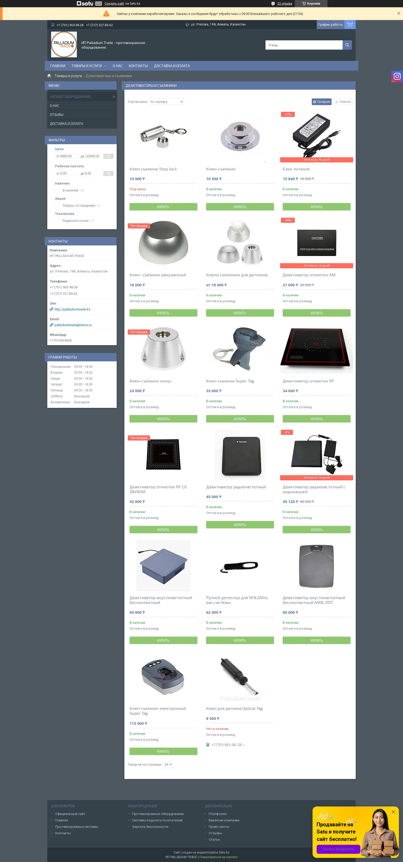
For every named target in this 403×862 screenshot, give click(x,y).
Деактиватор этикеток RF (308, 380)
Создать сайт (114, 3)
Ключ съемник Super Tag (230, 380)
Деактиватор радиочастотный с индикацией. (314, 489)
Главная (57, 65)
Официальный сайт (70, 814)
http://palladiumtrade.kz (72, 309)
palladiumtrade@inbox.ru (73, 325)
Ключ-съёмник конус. (151, 380)
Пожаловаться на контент (218, 857)
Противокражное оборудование (158, 814)
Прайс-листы (219, 827)
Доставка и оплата (172, 65)
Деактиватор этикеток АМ (309, 274)
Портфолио (218, 814)
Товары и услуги (86, 65)
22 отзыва (284, 3)
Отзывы (56, 115)
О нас (118, 65)
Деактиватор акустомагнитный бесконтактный (161, 600)
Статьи (214, 839)
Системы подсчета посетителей (157, 820)
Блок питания (296, 168)
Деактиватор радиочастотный (236, 486)
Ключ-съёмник (221, 168)
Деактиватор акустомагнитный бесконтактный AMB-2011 (314, 600)
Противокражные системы (76, 827)
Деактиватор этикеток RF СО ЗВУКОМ (158, 489)
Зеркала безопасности (150, 827)
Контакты (138, 65)
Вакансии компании (224, 820)
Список (345, 102)
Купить (163, 207)
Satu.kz (224, 852)
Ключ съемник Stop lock (153, 168)
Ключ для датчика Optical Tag (234, 708)
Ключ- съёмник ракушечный (158, 274)
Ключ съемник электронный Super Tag (158, 711)
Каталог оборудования (70, 97)
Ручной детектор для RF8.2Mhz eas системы (237, 600)
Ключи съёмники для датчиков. (237, 274)
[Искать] (347, 45)
